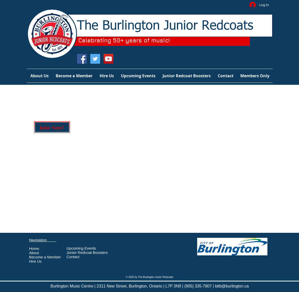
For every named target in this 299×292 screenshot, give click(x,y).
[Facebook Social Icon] (82, 59)
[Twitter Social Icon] (95, 59)
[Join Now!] (52, 127)
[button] (255, 76)
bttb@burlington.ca (232, 286)
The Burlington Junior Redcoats (165, 26)
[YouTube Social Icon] (108, 59)
